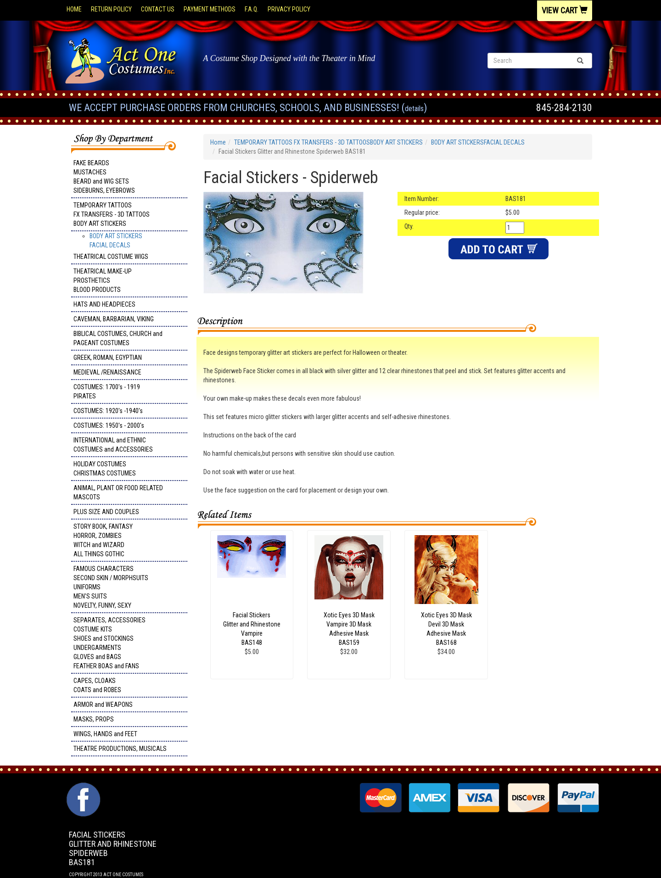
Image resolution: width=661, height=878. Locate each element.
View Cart (565, 10)
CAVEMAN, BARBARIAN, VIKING (113, 319)
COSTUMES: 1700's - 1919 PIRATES (106, 391)
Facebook (82, 787)
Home (74, 9)
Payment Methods (209, 9)
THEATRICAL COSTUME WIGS (110, 256)
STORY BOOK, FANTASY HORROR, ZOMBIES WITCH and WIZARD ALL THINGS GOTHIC (103, 540)
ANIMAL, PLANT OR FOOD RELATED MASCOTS (118, 492)
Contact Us (157, 9)
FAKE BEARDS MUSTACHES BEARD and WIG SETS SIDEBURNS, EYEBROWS (104, 176)
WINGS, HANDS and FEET (105, 734)
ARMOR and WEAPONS (103, 704)
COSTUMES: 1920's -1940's (108, 410)
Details (414, 108)
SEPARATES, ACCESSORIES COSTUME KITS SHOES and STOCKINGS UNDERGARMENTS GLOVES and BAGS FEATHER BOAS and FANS (109, 643)
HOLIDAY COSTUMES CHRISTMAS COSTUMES (104, 468)
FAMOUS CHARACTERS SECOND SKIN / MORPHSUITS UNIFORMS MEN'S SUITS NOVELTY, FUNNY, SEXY (110, 587)
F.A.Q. (251, 9)
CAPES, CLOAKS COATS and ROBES (97, 685)
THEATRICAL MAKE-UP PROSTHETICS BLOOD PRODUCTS (102, 280)
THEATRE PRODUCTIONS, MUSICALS (120, 748)
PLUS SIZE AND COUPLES (106, 511)
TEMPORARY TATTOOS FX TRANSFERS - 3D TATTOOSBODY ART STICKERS (111, 214)
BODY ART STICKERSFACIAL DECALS (478, 142)
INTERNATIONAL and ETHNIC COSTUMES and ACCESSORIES (113, 444)
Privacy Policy (289, 9)
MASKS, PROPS (93, 719)
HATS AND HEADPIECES (104, 304)
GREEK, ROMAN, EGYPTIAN (107, 357)
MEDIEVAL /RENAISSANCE (107, 372)
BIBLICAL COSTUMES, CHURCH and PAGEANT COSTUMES (117, 338)
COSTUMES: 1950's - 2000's (108, 425)
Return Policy (111, 9)
